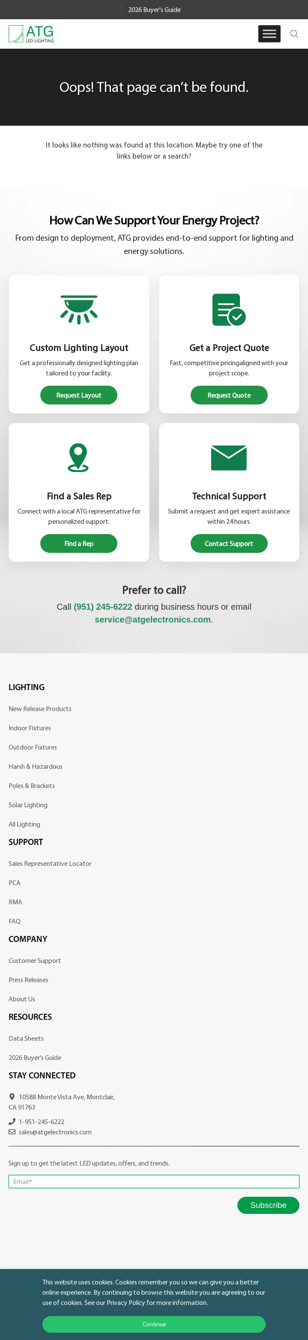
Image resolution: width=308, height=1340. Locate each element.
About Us (22, 999)
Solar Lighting (28, 804)
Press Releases (28, 979)
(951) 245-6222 (103, 606)
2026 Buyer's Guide (154, 9)
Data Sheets (26, 1038)
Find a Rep (78, 543)
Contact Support (229, 543)
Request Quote (229, 395)
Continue (154, 1324)
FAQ (15, 921)
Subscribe (268, 1205)
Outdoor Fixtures (33, 747)
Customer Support (35, 960)
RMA (15, 901)
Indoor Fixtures (30, 727)
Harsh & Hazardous (36, 766)
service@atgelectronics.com (153, 619)
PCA (15, 882)
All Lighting (24, 824)
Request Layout (79, 395)
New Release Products (40, 708)
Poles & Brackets (32, 785)
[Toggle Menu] (269, 34)
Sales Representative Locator (50, 863)
